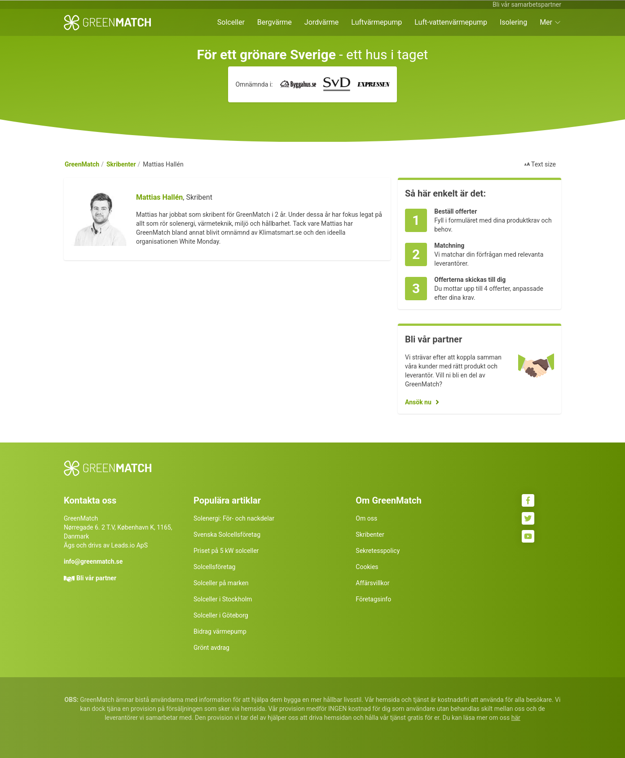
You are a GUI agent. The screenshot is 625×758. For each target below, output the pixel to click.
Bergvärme (274, 22)
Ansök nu (418, 402)
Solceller (231, 22)
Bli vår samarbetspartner (527, 4)
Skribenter (121, 164)
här (515, 717)
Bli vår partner (96, 578)
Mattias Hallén (159, 197)
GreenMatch (82, 164)
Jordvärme (321, 22)
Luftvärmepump (376, 22)
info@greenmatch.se (93, 561)
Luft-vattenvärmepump (450, 22)
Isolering (513, 22)
